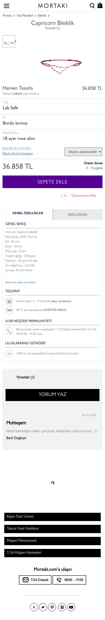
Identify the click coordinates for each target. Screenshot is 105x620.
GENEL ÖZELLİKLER (27, 213)
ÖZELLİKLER (77, 215)
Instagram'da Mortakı (62, 607)
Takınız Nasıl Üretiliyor (23, 529)
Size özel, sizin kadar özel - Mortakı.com (52, 5)
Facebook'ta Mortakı (34, 607)
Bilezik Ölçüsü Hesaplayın (18, 153)
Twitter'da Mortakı (43, 607)
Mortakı (7, 16)
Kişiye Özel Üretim (20, 517)
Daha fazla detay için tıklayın (20, 282)
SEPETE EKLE (53, 182)
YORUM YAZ (53, 395)
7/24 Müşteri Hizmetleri (24, 553)
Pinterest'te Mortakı (52, 607)
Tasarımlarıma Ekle (83, 196)
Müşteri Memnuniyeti (22, 541)
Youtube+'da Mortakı (71, 607)
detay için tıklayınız (61, 301)
